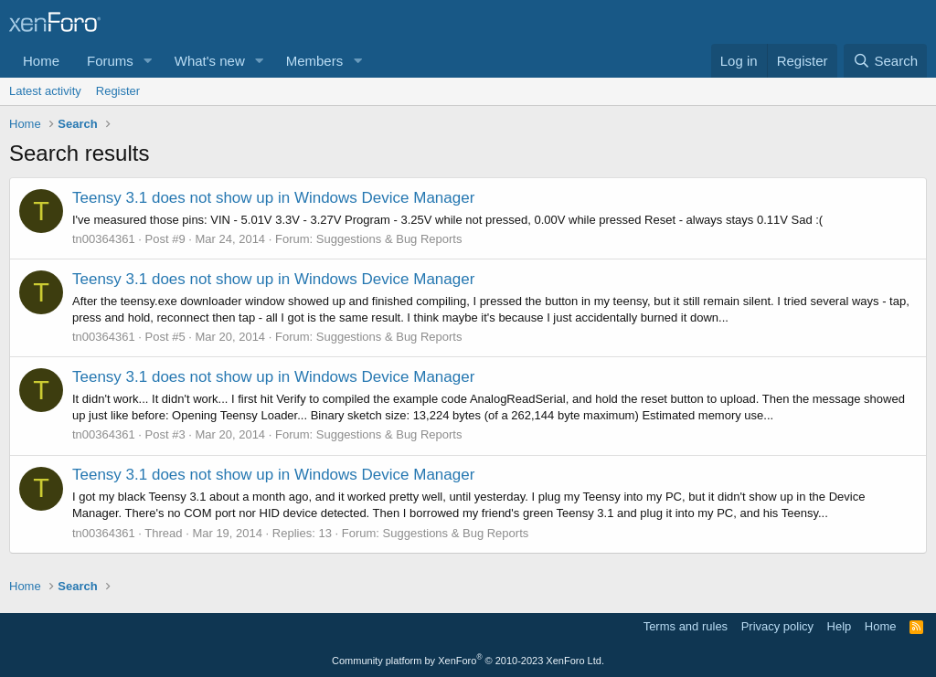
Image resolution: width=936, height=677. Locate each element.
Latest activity (45, 91)
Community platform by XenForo (468, 660)
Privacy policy (777, 626)
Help (839, 626)
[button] (148, 61)
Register (118, 91)
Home (41, 61)
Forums (110, 61)
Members (315, 61)
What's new (210, 61)
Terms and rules (686, 626)
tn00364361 (103, 239)
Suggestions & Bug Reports (389, 239)
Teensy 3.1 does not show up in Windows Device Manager (273, 197)
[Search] (885, 61)
